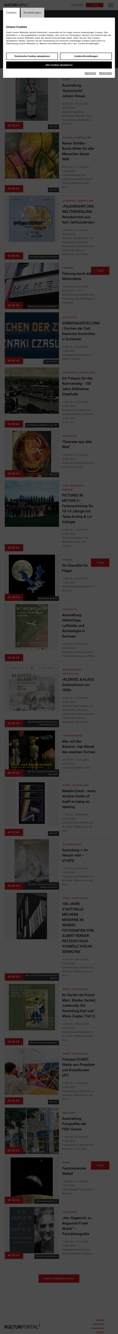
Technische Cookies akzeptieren (32, 56)
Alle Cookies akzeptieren (59, 65)
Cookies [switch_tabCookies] (11, 12)
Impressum (90, 73)
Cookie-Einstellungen (86, 56)
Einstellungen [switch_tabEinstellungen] (32, 12)
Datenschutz (105, 73)
